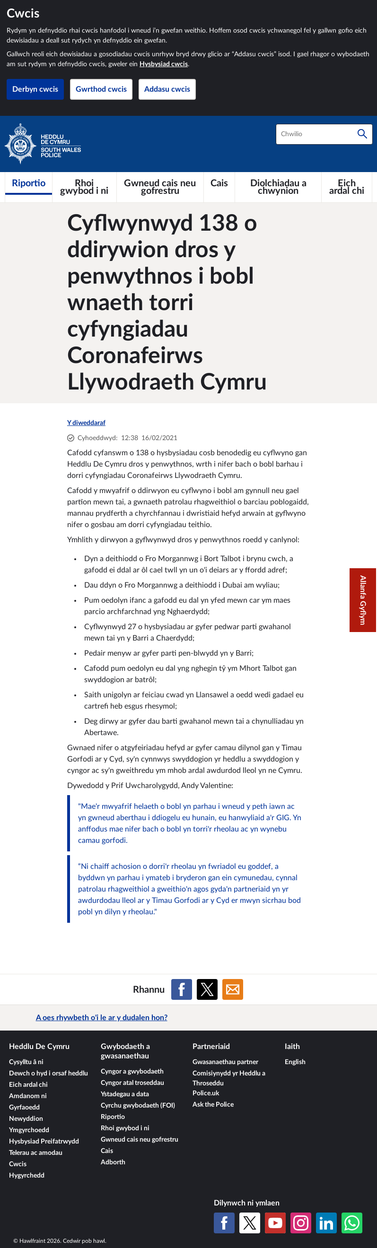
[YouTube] (275, 1223)
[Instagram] (300, 1223)
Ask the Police (213, 1104)
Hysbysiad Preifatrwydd (44, 1141)
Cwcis (17, 1164)
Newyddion (26, 1119)
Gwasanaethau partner (225, 1062)
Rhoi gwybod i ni (125, 1128)
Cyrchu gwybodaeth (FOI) (138, 1105)
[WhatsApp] (352, 1223)
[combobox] (324, 134)
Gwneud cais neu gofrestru (139, 1139)
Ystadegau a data (125, 1094)
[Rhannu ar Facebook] (181, 989)
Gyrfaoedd (24, 1107)
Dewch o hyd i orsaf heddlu (48, 1073)
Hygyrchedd (26, 1175)
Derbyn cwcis (35, 89)
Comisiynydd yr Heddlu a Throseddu (229, 1078)
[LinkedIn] (326, 1223)
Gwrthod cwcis (101, 89)
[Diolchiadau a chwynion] (278, 187)
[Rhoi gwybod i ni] (84, 187)
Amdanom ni (28, 1096)
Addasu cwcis (167, 89)
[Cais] (219, 183)
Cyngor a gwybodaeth (132, 1071)
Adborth (113, 1162)
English (295, 1062)
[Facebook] (224, 1223)
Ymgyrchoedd (29, 1130)
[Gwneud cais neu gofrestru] (160, 187)
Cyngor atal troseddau (132, 1083)
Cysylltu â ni (26, 1062)
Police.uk (206, 1093)
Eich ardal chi (28, 1085)
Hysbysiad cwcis (164, 64)
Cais (107, 1151)
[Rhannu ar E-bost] (232, 989)
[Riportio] (28, 183)
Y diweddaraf (86, 423)
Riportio (113, 1117)
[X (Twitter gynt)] (249, 1223)
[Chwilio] (362, 134)
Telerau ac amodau (35, 1153)
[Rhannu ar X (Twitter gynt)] (207, 989)
